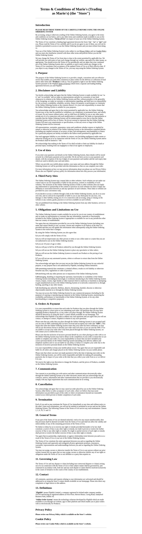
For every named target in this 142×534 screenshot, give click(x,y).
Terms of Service (64, 84)
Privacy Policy (85, 51)
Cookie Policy (101, 51)
